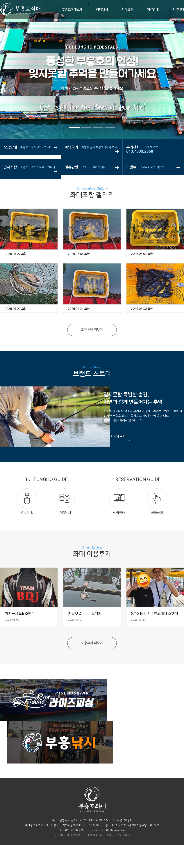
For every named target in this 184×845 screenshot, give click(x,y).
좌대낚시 (102, 9)
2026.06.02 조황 (15, 308)
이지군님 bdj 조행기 (20, 614)
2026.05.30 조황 (142, 308)
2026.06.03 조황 (142, 253)
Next (170, 88)
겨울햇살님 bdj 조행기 (84, 614)
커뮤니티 (178, 9)
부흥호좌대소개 (72, 9)
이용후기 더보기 (92, 643)
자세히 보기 (118, 436)
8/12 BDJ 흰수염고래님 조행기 (154, 614)
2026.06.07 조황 (15, 253)
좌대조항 (127, 9)
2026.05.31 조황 (79, 308)
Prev (14, 88)
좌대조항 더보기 (92, 330)
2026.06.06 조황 (79, 253)
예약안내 (153, 9)
